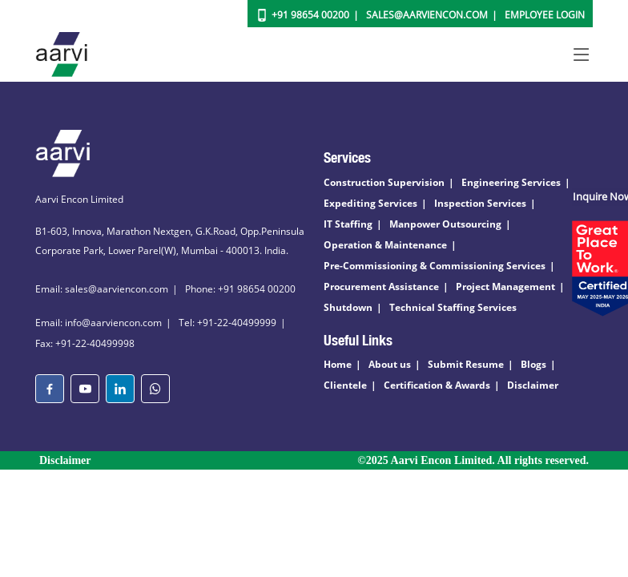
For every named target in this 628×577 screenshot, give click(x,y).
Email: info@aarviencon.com (98, 322)
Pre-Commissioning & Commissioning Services (434, 265)
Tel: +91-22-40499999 (227, 322)
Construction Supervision (384, 182)
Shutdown (348, 307)
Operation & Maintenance (385, 245)
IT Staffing (348, 224)
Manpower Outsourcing (445, 224)
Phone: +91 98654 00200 (240, 289)
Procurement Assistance (381, 286)
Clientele (345, 385)
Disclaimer (532, 385)
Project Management (505, 286)
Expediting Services (370, 203)
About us (389, 364)
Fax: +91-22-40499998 (85, 343)
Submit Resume (466, 364)
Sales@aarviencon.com (427, 15)
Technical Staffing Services (453, 307)
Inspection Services (480, 203)
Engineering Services (511, 182)
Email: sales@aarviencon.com (101, 289)
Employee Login (545, 15)
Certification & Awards (437, 385)
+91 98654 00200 (310, 15)
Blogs (533, 364)
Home (338, 364)
